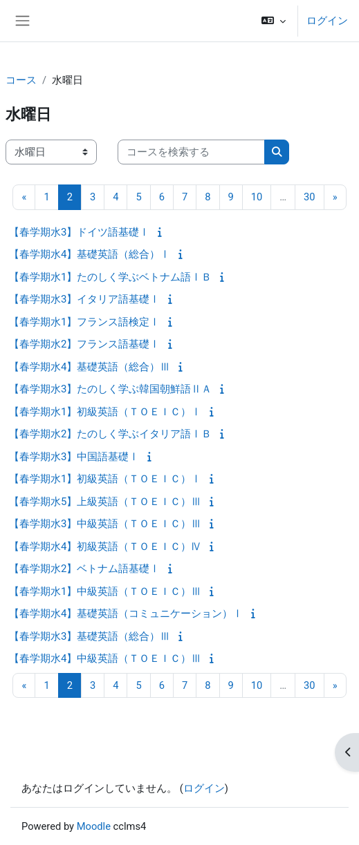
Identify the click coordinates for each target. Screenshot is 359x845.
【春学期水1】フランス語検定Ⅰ (84, 322)
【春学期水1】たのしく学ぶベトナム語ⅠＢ (110, 277)
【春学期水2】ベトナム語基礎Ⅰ (84, 568)
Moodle (94, 826)
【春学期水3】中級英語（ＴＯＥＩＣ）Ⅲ (105, 524)
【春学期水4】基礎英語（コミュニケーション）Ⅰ (126, 613)
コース (21, 80)
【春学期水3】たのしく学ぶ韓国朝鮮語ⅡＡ (110, 389)
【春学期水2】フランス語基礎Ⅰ (84, 344)
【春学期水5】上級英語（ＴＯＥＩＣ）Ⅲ (105, 501)
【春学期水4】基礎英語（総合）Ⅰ (89, 254)
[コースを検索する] (191, 152)
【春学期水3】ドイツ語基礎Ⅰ (79, 232)
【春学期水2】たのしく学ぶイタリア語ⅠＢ (110, 434)
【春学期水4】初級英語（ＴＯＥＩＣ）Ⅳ (105, 546)
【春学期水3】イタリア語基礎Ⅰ (84, 299)
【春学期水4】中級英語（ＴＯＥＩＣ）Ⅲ (105, 658)
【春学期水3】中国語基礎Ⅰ (74, 456)
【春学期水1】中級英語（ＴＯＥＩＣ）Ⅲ (105, 591)
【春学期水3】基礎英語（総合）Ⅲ (89, 636)
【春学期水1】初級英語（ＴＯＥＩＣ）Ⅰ (105, 412)
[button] (273, 20)
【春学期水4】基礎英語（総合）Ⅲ (89, 367)
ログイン (327, 21)
